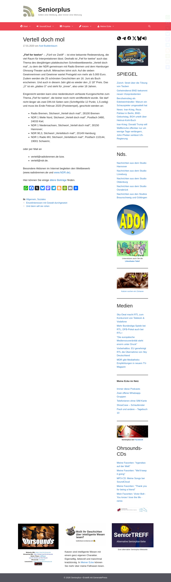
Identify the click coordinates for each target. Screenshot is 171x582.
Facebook (139, 440)
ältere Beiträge (58, 180)
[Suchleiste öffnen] (149, 26)
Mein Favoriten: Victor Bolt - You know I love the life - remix (131, 497)
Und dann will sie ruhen (37, 206)
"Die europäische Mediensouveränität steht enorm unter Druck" (130, 341)
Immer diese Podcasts (128, 389)
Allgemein (31, 199)
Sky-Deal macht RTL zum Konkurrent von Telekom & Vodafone (130, 318)
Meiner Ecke (87, 562)
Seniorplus (54, 9)
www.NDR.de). (63, 172)
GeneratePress (100, 577)
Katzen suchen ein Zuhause (132, 291)
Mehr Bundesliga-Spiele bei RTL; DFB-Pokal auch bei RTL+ (131, 329)
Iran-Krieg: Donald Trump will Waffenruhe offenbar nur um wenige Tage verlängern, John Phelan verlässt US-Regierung (132, 131)
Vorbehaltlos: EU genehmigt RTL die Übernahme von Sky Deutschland (132, 352)
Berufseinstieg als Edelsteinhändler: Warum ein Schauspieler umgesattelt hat (132, 102)
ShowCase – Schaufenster (131, 405)
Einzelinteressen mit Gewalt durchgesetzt (46, 202)
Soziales (41, 199)
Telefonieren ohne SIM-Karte (132, 401)
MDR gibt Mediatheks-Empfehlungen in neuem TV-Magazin (132, 363)
